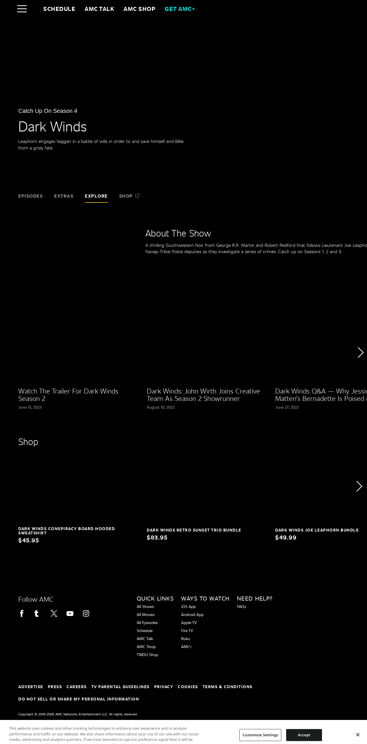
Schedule (59, 9)
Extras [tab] (63, 196)
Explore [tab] (96, 196)
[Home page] (77, 585)
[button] (360, 368)
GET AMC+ (180, 9)
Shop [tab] (129, 196)
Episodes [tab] (30, 196)
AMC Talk (99, 9)
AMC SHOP (139, 9)
